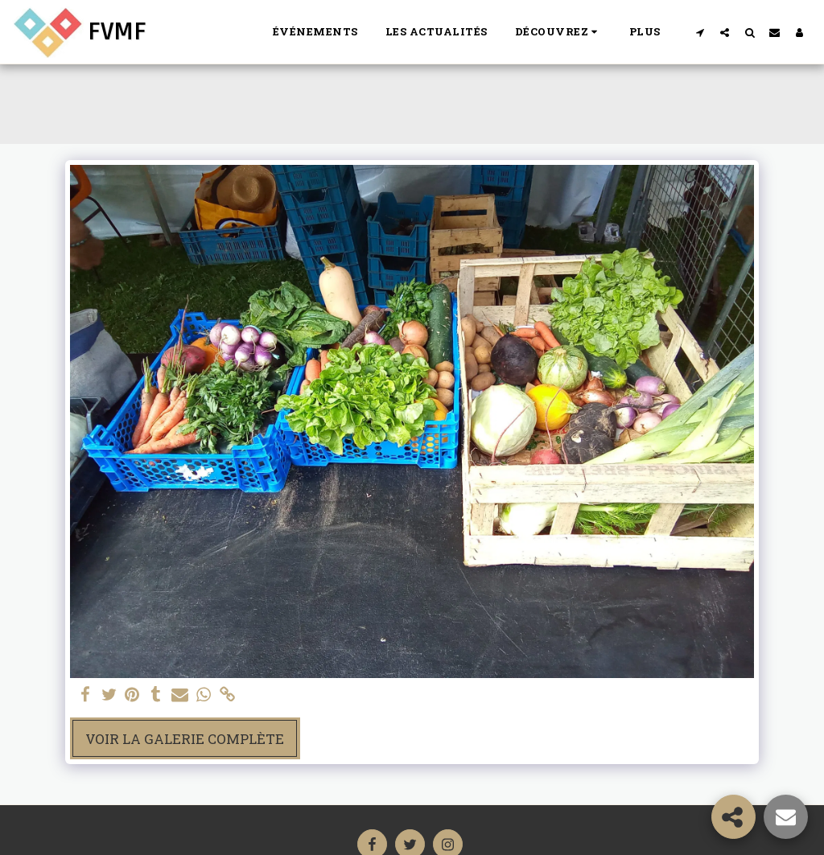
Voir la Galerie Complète (184, 739)
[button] (558, 32)
